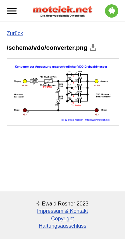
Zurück (15, 33)
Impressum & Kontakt (62, 211)
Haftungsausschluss (62, 226)
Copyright (62, 218)
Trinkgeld (111, 10)
